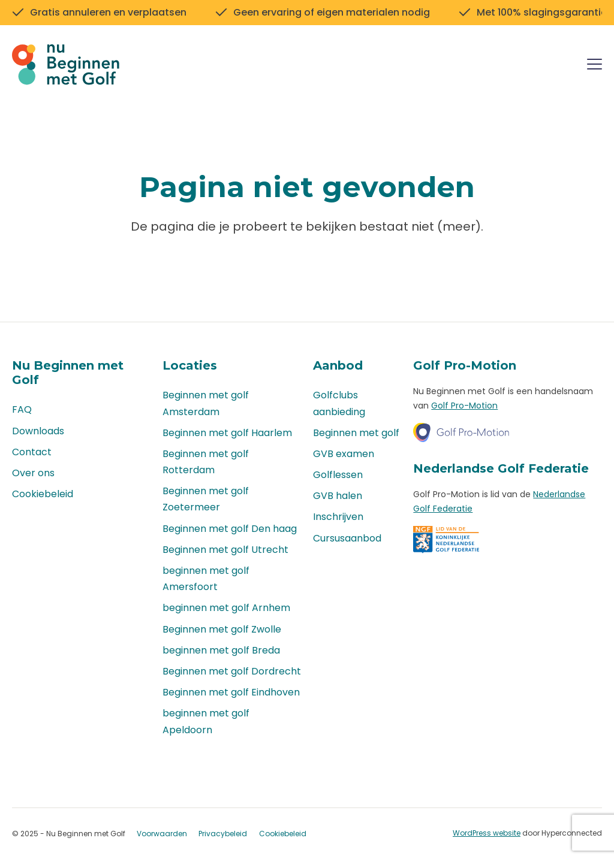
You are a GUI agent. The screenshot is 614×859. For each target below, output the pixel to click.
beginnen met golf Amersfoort (205, 579)
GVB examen (343, 454)
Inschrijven (338, 517)
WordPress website (486, 833)
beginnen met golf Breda (221, 650)
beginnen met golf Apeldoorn (205, 721)
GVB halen (337, 496)
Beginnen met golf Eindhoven (231, 692)
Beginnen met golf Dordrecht (231, 671)
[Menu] (594, 66)
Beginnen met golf (356, 433)
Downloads (38, 431)
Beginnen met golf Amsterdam (205, 403)
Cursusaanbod (347, 538)
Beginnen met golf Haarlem (227, 433)
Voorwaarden (162, 833)
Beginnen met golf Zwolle (221, 629)
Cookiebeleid (42, 494)
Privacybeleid (222, 833)
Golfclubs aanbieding (339, 403)
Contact (32, 452)
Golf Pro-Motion (464, 406)
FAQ (22, 409)
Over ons (33, 473)
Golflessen (338, 475)
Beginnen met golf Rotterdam (205, 462)
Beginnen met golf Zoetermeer (205, 499)
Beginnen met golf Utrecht (225, 549)
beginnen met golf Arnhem (226, 608)
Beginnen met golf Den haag (229, 529)
